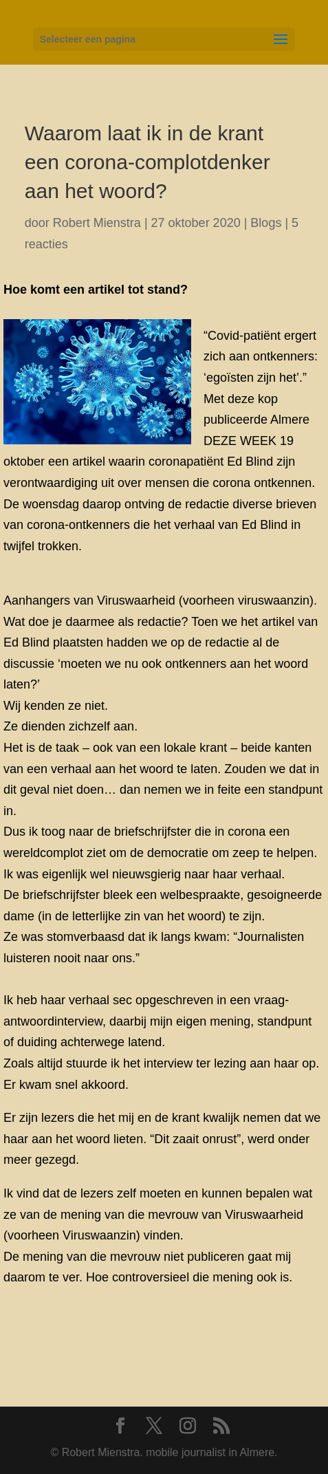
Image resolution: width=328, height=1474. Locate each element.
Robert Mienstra (97, 223)
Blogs (265, 223)
